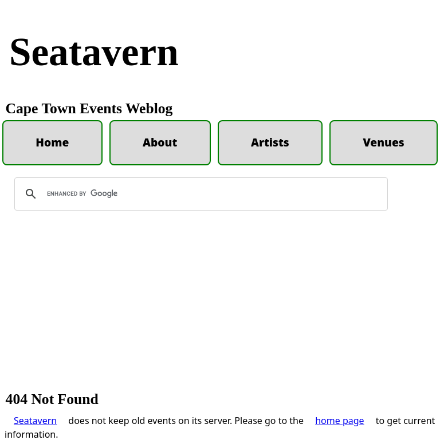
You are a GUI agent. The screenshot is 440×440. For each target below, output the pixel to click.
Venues (383, 142)
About (160, 142)
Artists (270, 142)
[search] (199, 194)
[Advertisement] (220, 306)
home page (339, 420)
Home (52, 142)
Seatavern (94, 52)
